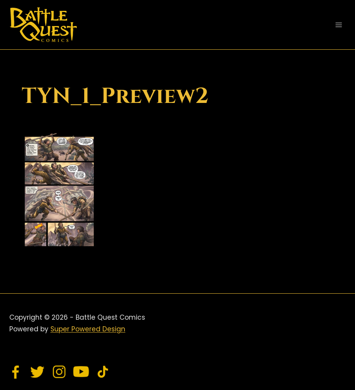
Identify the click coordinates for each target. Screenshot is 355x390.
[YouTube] (81, 371)
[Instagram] (59, 371)
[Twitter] (37, 371)
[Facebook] (16, 371)
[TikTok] (102, 371)
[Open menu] (338, 25)
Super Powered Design (87, 329)
